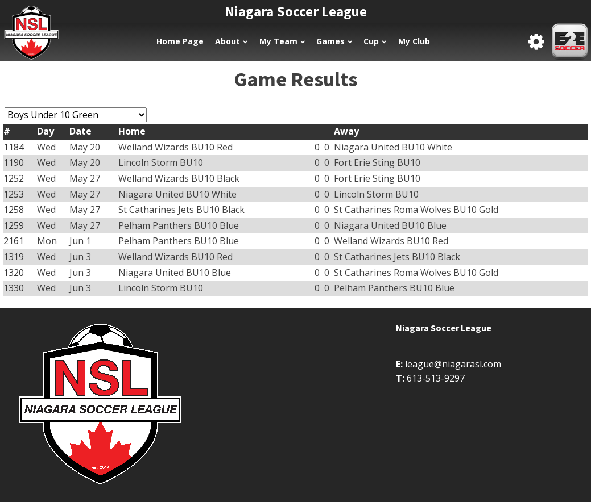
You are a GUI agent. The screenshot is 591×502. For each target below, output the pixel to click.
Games (334, 41)
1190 (13, 162)
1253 (13, 194)
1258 (13, 209)
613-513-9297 (436, 378)
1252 (13, 178)
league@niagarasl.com (453, 364)
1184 (13, 147)
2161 (13, 241)
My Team (282, 41)
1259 (13, 225)
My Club (414, 41)
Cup (374, 41)
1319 (13, 256)
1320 (13, 272)
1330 (13, 288)
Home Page (180, 41)
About (231, 41)
